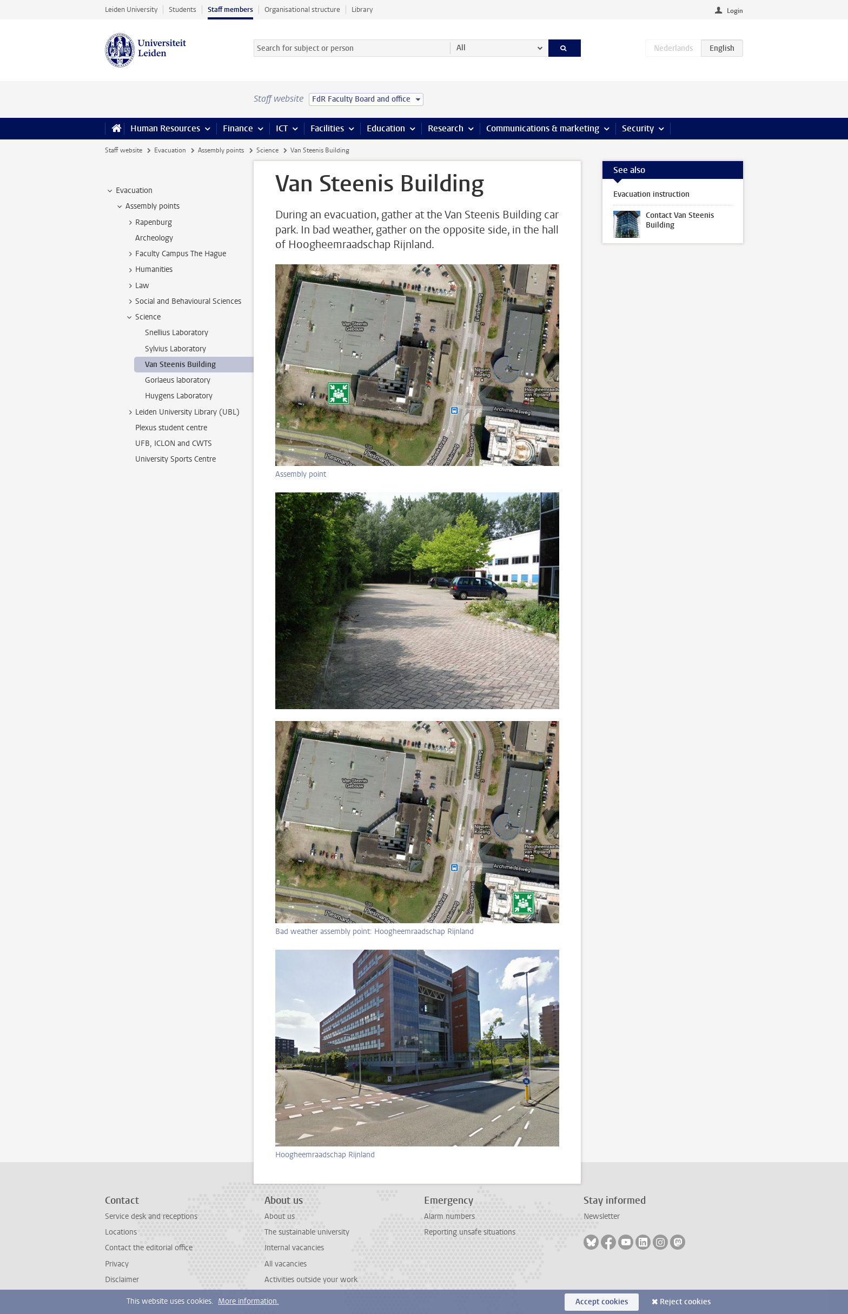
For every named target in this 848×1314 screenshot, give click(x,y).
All (461, 48)
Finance (238, 128)
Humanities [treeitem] (149, 269)
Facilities (327, 128)
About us (279, 1216)
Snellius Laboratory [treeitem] (176, 333)
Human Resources (165, 128)
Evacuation (170, 150)
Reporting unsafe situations (469, 1232)
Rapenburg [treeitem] (148, 222)
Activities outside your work (310, 1280)
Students (182, 9)
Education (386, 128)
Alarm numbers (449, 1216)
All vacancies (285, 1264)
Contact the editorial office (149, 1248)
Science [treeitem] (143, 317)
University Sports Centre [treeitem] (175, 459)
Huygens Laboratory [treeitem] (179, 396)
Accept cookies (601, 1302)
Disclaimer (122, 1280)
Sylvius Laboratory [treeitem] (175, 349)
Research (445, 128)
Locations (121, 1232)
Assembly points (221, 150)
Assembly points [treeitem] (147, 206)
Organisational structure (302, 9)
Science (267, 150)
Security (638, 128)
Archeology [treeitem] (154, 238)
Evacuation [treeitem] (129, 190)
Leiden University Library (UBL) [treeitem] (182, 412)
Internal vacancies (294, 1248)
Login (735, 10)
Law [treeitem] (137, 286)
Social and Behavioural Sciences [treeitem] (183, 301)
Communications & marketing (542, 128)
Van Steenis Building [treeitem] (180, 364)
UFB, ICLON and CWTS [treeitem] (173, 443)
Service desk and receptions (151, 1216)
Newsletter (602, 1216)
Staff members (230, 9)
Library (362, 9)
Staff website (123, 150)
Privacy (117, 1264)
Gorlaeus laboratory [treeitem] (177, 380)
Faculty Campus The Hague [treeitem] (175, 254)
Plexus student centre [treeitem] (171, 428)
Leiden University (131, 9)
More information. (248, 1301)
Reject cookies (685, 1302)
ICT (282, 128)
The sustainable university (306, 1232)
